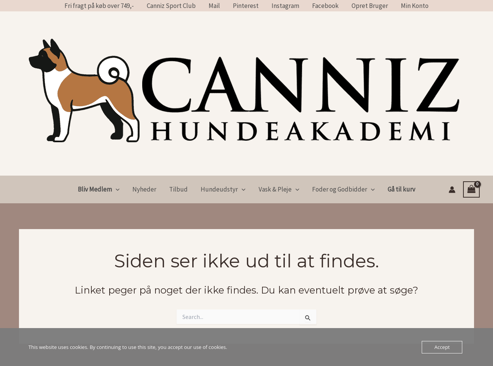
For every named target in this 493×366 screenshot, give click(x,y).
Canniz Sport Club (171, 6)
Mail (214, 6)
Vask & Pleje (279, 189)
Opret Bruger (370, 6)
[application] (115, 189)
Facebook (325, 6)
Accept (442, 347)
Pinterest (246, 6)
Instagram (285, 6)
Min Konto (415, 6)
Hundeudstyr (223, 189)
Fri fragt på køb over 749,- (99, 6)
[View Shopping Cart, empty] (471, 189)
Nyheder (144, 189)
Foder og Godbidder (343, 189)
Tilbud (178, 189)
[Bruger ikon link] (452, 189)
